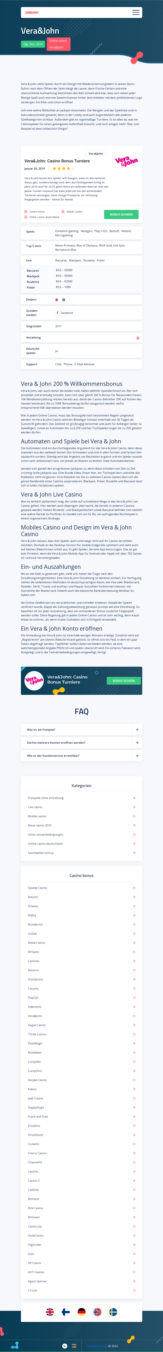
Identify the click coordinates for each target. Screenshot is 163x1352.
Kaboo (81, 1089)
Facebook (65, 313)
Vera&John (81, 1016)
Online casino (58, 41)
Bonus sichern (121, 214)
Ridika (81, 915)
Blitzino (81, 897)
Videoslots (81, 1007)
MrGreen (81, 1217)
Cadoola (81, 1190)
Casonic (81, 1171)
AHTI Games (81, 1272)
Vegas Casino (81, 1025)
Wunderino (81, 924)
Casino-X (81, 1181)
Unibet (81, 934)
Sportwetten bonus (81, 853)
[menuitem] (50, 1312)
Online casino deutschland (44, 217)
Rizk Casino (81, 1208)
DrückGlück (81, 1135)
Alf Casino (81, 1263)
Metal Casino (81, 943)
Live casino (81, 807)
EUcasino (81, 1126)
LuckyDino (81, 1071)
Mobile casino (74, 211)
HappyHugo (81, 1107)
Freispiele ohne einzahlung (81, 798)
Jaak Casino (81, 1098)
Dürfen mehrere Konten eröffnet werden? (56, 743)
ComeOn (81, 1144)
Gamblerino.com (97, 1346)
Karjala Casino (81, 1080)
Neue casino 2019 (81, 825)
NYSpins (81, 952)
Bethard (81, 1199)
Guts (81, 1254)
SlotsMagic (81, 1043)
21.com (81, 1290)
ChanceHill (81, 1162)
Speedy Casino (81, 888)
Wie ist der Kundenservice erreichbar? (53, 756)
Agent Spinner (81, 1281)
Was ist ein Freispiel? (41, 730)
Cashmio (81, 961)
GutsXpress (81, 979)
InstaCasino (81, 1235)
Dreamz (81, 906)
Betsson (81, 970)
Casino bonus (37, 211)
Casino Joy (81, 1226)
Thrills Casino (81, 1034)
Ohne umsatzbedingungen (81, 834)
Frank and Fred (81, 1117)
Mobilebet (81, 1052)
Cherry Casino (81, 1153)
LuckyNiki (81, 1062)
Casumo (81, 988)
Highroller (81, 1245)
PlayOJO (81, 998)
